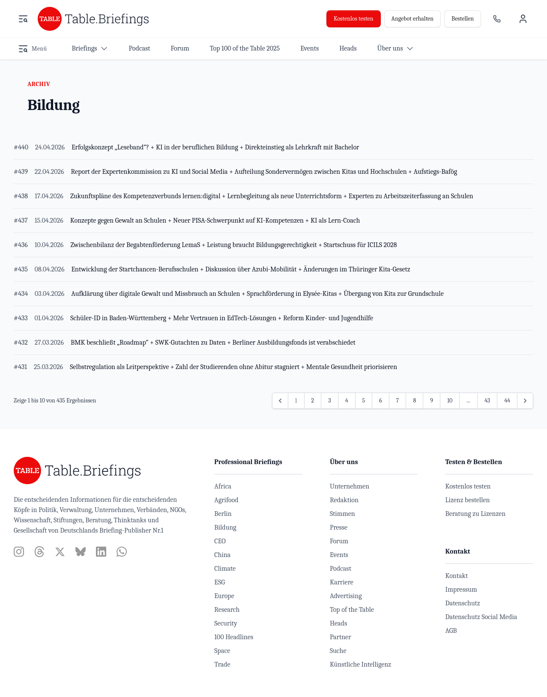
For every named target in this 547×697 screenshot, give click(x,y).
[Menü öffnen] (23, 18)
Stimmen (342, 514)
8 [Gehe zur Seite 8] (414, 400)
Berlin (222, 514)
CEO (220, 541)
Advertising (346, 596)
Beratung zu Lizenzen (475, 514)
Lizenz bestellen (467, 500)
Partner (340, 637)
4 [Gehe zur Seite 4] (346, 400)
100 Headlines (233, 637)
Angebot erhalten (412, 18)
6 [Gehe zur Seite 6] (380, 400)
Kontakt (456, 576)
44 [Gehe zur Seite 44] (507, 400)
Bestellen (462, 18)
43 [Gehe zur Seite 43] (487, 400)
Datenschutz (462, 603)
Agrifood (226, 500)
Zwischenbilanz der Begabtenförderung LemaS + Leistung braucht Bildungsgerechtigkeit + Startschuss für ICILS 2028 (233, 245)
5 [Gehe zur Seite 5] (363, 400)
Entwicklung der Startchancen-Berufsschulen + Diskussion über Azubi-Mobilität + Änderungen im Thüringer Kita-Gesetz (240, 269)
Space (222, 651)
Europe (224, 596)
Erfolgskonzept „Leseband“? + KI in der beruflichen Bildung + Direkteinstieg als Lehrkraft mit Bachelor (215, 147)
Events (339, 555)
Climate (225, 568)
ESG (219, 582)
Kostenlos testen (354, 18)
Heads (338, 623)
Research (226, 610)
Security (225, 623)
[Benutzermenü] (523, 18)
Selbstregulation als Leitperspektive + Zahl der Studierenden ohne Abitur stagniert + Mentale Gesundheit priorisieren (233, 367)
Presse (338, 527)
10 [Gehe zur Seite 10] (449, 400)
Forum (339, 541)
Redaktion (344, 500)
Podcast (340, 568)
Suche (338, 651)
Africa (222, 486)
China (222, 555)
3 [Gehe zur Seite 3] (329, 400)
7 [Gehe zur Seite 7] (397, 400)
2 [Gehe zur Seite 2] (312, 400)
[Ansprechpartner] (497, 19)
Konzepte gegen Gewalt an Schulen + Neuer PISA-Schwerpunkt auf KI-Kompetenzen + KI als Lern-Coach (215, 220)
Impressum (461, 589)
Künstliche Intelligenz (360, 664)
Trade (222, 664)
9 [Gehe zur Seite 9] (431, 400)
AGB (451, 630)
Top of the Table (352, 610)
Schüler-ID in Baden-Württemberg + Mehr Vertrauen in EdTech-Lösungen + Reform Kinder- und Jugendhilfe (221, 318)
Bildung (225, 527)
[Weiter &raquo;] (525, 401)
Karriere (341, 582)
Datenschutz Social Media (481, 617)
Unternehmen (349, 486)
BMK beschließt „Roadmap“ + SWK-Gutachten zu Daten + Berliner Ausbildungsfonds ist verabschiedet (213, 342)
